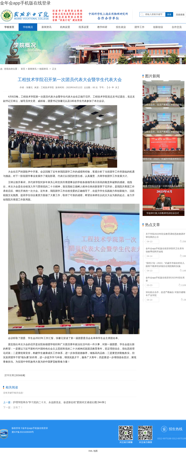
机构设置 (65, 27)
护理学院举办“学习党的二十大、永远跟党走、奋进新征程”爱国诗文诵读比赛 (55, 402)
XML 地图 (93, 451)
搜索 (169, 14)
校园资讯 (43, 69)
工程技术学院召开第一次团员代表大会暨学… (162, 186)
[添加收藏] (20, 375)
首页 (23, 69)
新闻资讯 (46, 27)
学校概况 (28, 27)
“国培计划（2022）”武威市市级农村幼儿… (162, 159)
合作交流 (177, 27)
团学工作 (139, 27)
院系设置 (84, 27)
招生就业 (121, 27)
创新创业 (158, 27)
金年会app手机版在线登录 (25, 3)
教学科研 (102, 27)
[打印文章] (10, 375)
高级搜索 (180, 14)
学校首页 (9, 27)
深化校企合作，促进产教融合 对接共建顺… (163, 104)
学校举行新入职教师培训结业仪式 (162, 213)
